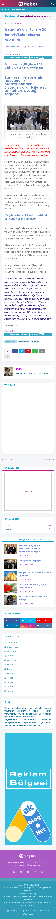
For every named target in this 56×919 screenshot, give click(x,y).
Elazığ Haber (11, 646)
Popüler (9, 539)
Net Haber (10, 651)
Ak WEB (28, 491)
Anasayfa (13, 910)
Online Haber (12, 642)
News (33, 887)
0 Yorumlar (39, 46)
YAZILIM (28, 529)
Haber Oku (10, 655)
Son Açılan (22, 539)
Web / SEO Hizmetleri (13, 9)
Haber (28, 525)
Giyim (23, 893)
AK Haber (10, 660)
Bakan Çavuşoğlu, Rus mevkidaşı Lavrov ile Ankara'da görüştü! (30, 548)
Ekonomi (20, 23)
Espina (39, 887)
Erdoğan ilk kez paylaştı (31, 560)
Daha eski (47, 459)
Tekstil (23, 896)
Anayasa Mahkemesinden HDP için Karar (35, 574)
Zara (19, 368)
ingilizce (31, 879)
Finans (35, 341)
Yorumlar (37, 539)
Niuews (7, 887)
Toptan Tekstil (28, 902)
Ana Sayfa (9, 23)
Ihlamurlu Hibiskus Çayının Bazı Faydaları (33, 586)
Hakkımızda (29, 910)
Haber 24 (10, 664)
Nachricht (17, 887)
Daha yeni (8, 459)
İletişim (44, 910)
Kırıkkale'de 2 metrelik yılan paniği (33, 598)
